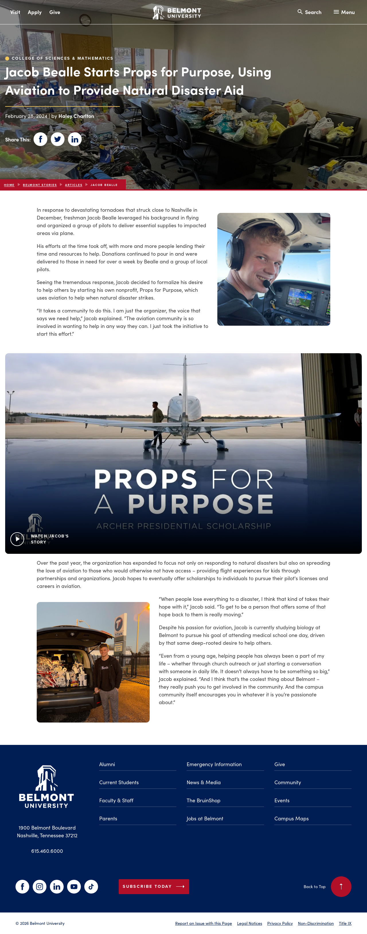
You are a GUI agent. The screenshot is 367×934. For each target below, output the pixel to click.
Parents (108, 818)
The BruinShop (203, 800)
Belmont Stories (40, 185)
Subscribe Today (155, 887)
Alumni (107, 764)
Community (287, 782)
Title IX (345, 923)
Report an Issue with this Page (203, 923)
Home (9, 185)
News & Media (204, 782)
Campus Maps (291, 818)
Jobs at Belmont (205, 818)
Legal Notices (249, 923)
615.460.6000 (47, 850)
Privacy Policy (280, 923)
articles (73, 185)
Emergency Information (214, 764)
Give (54, 11)
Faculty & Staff (116, 800)
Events (282, 800)
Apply (35, 11)
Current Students (119, 782)
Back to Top (328, 886)
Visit (15, 11)
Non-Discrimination (316, 923)
